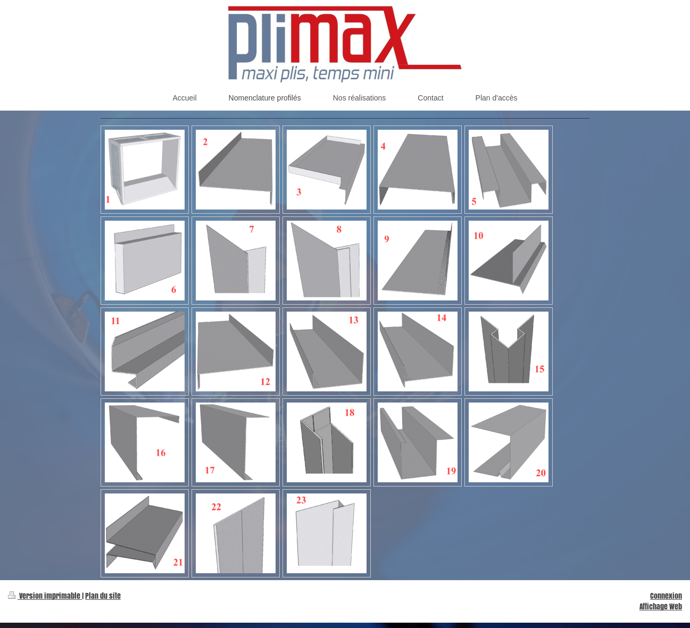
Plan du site (103, 595)
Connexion (666, 595)
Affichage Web (660, 606)
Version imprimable (45, 595)
